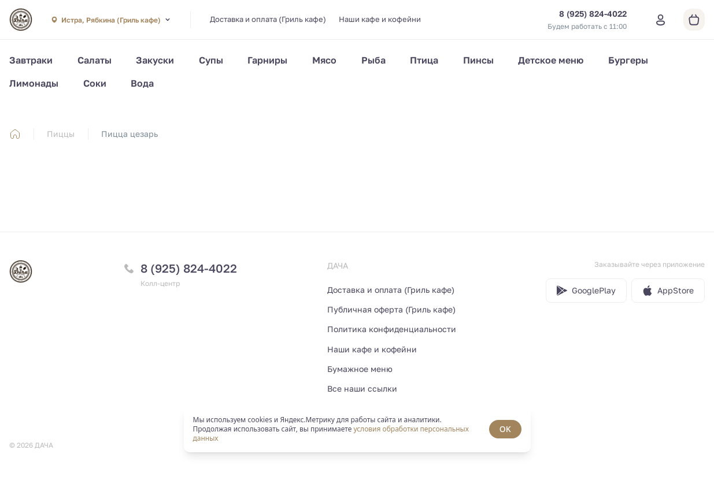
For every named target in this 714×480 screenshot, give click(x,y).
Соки (94, 83)
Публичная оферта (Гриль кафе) (391, 309)
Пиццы (61, 134)
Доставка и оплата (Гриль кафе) (268, 19)
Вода (142, 83)
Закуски (155, 60)
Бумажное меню (360, 369)
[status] (357, 429)
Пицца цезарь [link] (129, 134)
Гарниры (267, 60)
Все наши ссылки (362, 388)
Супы (211, 60)
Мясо (324, 60)
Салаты (94, 60)
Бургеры (628, 60)
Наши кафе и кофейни (380, 19)
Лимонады (33, 83)
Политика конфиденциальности (391, 329)
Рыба (373, 60)
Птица (424, 60)
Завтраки (31, 60)
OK (505, 428)
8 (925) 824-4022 (188, 268)
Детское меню (550, 60)
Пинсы (478, 60)
